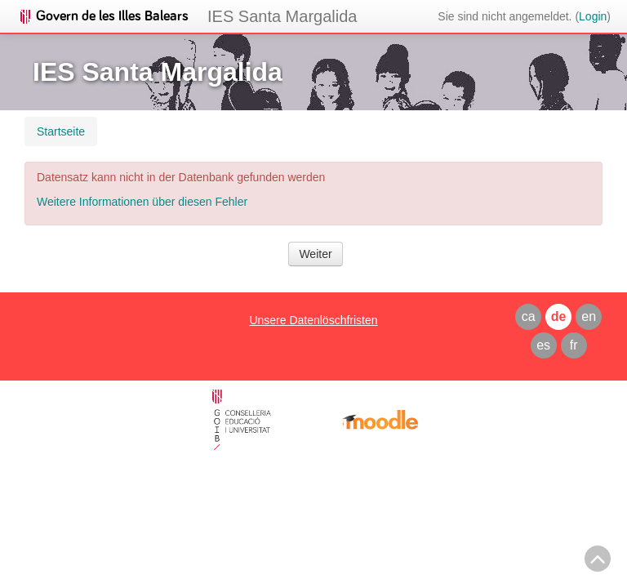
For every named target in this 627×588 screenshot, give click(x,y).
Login (593, 16)
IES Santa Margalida (282, 16)
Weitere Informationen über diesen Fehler (142, 201)
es (543, 345)
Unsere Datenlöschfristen (313, 320)
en (588, 316)
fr (574, 345)
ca (529, 316)
